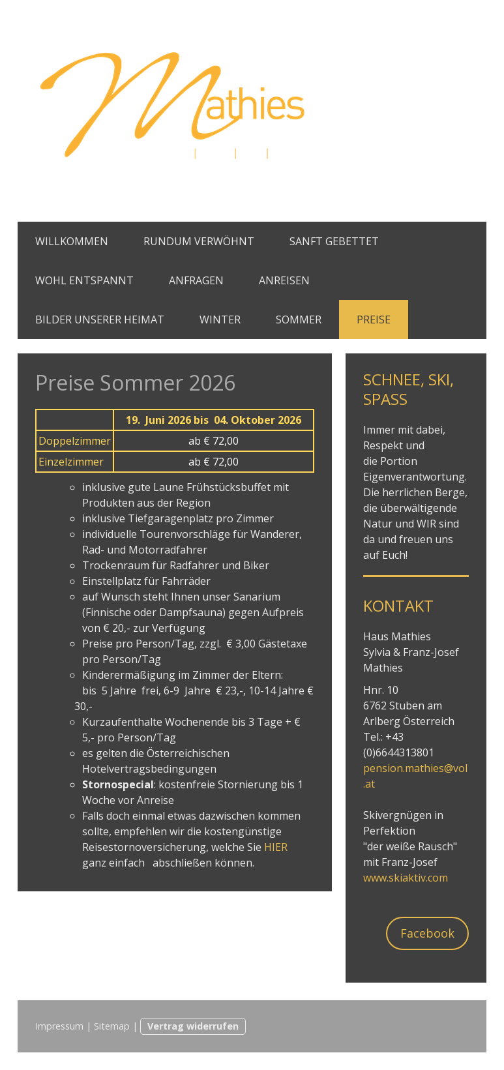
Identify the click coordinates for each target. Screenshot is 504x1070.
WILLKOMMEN (71, 241)
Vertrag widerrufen (193, 1026)
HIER (276, 847)
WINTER (220, 319)
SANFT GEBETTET (334, 241)
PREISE (374, 319)
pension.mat (393, 768)
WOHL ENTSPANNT (84, 280)
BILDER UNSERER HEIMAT (99, 319)
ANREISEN (284, 280)
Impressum (59, 1026)
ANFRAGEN (196, 280)
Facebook (427, 933)
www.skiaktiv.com (405, 877)
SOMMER (298, 319)
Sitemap (112, 1026)
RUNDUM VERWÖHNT (198, 241)
